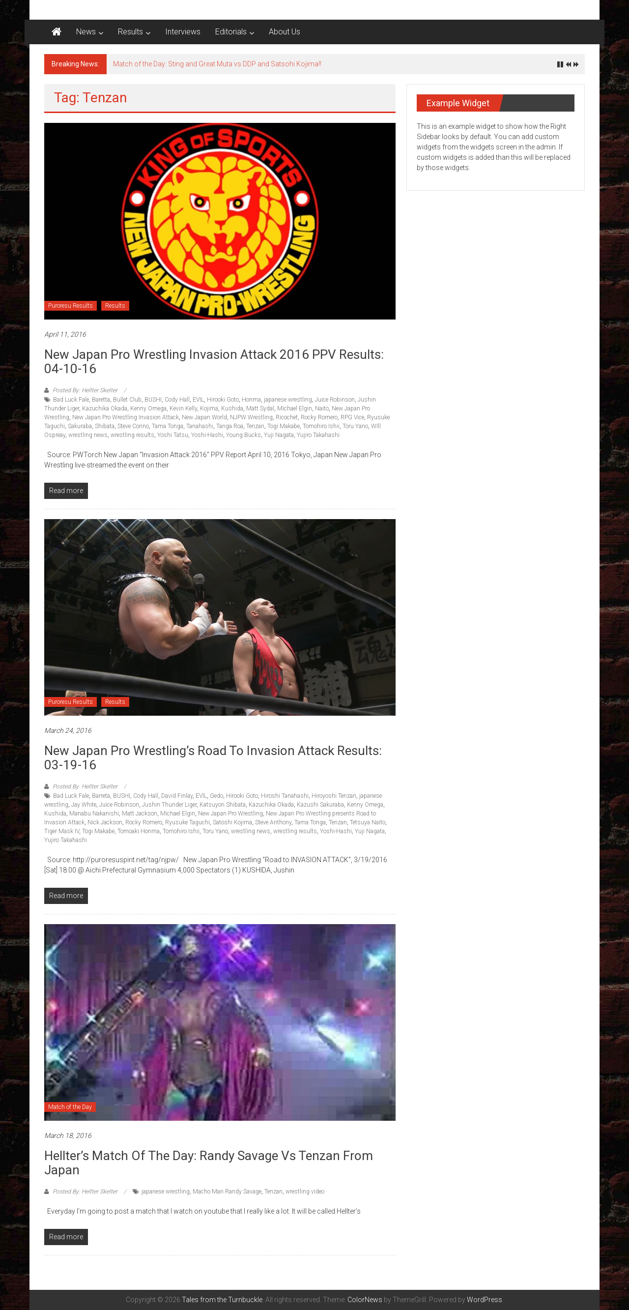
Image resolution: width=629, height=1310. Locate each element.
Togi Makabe (283, 426)
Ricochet (287, 417)
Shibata (104, 426)
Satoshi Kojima (232, 822)
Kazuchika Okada (104, 408)
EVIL (198, 399)
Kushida (232, 408)
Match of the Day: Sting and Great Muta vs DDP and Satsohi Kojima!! (217, 64)
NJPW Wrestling (251, 417)
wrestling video (305, 1191)
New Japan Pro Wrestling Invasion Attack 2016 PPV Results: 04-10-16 (214, 361)
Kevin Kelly (183, 408)
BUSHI (153, 399)
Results (130, 31)
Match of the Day (70, 1107)
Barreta (101, 795)
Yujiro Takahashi (318, 435)
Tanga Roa (229, 426)
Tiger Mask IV (61, 831)
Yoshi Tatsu (172, 435)
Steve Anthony (273, 822)
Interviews (182, 31)
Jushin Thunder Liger (169, 804)
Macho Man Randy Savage (227, 1191)
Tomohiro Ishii (321, 426)
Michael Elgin (294, 408)
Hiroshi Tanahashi (285, 795)
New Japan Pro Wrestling (230, 813)
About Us (284, 31)
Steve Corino (133, 426)
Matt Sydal (260, 408)
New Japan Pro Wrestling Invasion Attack (125, 417)
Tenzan (255, 426)
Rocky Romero (319, 417)
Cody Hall (177, 399)
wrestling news (88, 435)
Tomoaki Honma (138, 831)
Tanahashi (199, 426)
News (86, 31)
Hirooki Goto (223, 399)
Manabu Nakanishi (94, 813)
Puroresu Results (70, 305)
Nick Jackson (104, 822)
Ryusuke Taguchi (187, 822)
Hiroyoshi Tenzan (334, 795)
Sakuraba (80, 426)
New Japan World (204, 417)
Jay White (83, 804)
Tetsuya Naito (367, 822)
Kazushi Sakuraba (320, 804)
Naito (322, 408)
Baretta (101, 399)
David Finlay (177, 795)
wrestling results (132, 435)
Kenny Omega (148, 408)
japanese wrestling (288, 399)
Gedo (216, 795)
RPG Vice (352, 417)
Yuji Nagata (279, 435)
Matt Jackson (139, 813)
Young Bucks (243, 435)
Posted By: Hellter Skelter (85, 390)
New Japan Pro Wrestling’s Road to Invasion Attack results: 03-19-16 (213, 757)
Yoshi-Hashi (207, 435)
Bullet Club (127, 399)
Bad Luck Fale (71, 399)
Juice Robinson (335, 399)
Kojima (209, 408)
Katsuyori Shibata (223, 804)
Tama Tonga (167, 426)
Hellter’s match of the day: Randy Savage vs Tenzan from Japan (208, 1162)
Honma (251, 399)
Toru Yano (355, 426)
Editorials (231, 31)
